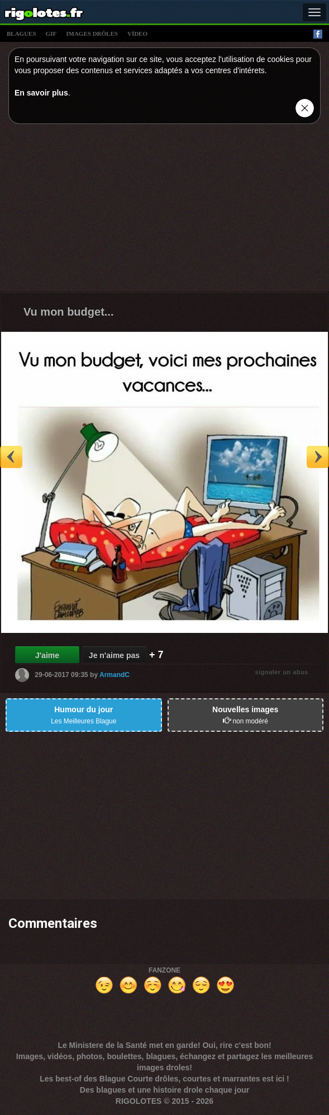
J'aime (47, 655)
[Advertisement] (164, 210)
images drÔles (92, 33)
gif (51, 33)
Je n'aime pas (114, 655)
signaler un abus (281, 672)
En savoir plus (41, 92)
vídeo (137, 33)
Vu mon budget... (68, 312)
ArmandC (114, 674)
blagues (21, 33)
